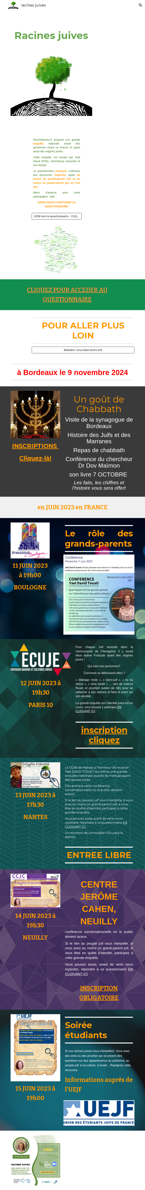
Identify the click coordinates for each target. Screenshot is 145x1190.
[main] (51, 35)
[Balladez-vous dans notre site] (83, 350)
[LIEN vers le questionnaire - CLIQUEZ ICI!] (56, 216)
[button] (140, 5)
